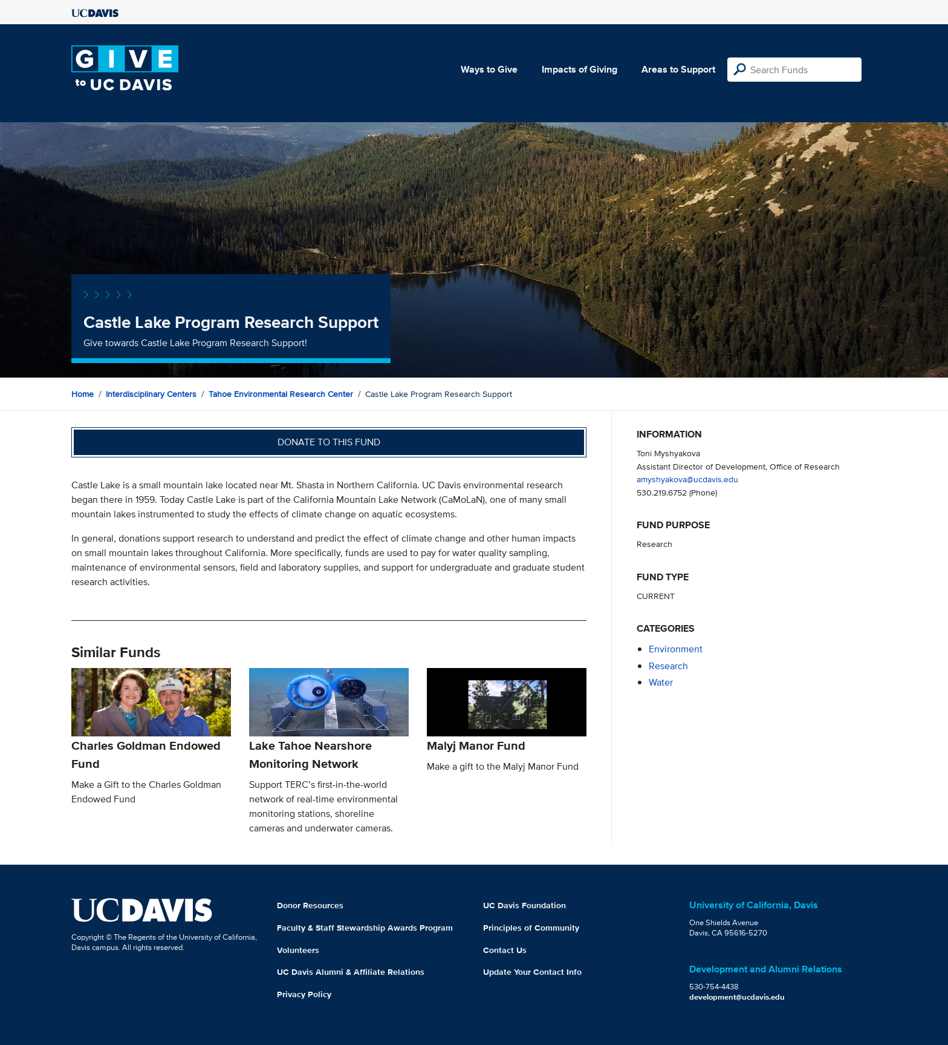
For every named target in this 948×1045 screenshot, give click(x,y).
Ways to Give (489, 69)
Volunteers (298, 950)
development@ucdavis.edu (737, 997)
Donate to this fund (329, 442)
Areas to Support (678, 69)
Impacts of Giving (579, 69)
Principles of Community (531, 928)
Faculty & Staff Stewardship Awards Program (365, 928)
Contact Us (505, 950)
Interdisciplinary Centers (151, 394)
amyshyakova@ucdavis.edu (687, 479)
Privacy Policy (304, 994)
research (668, 666)
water (661, 682)
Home (82, 394)
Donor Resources (310, 905)
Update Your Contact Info (532, 972)
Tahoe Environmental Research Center (281, 394)
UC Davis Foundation (524, 905)
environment (676, 649)
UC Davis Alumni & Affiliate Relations (350, 972)
